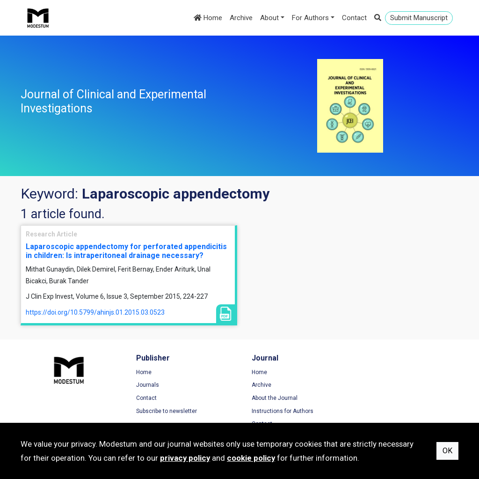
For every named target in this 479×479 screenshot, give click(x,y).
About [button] (269, 18)
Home (208, 18)
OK (447, 450)
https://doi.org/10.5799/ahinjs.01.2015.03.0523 (95, 312)
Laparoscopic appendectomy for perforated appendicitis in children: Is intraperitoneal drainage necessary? (126, 251)
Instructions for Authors (280, 411)
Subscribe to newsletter (165, 411)
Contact (354, 18)
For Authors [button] (310, 18)
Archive (241, 18)
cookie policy (251, 458)
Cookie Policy (380, 398)
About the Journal (272, 398)
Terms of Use (380, 372)
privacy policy (185, 458)
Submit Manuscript (419, 18)
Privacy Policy (381, 385)
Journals (146, 385)
